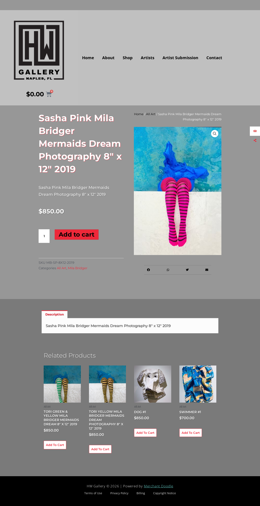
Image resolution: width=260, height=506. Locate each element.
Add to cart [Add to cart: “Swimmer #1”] (191, 433)
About (108, 57)
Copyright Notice (164, 493)
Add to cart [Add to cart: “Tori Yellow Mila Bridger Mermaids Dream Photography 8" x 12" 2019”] (100, 449)
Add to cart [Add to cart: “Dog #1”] (145, 433)
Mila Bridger (77, 268)
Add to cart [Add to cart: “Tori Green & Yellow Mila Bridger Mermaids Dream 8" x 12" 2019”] (55, 445)
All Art (61, 268)
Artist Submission (180, 57)
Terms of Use (93, 493)
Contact (214, 57)
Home (88, 57)
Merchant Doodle (158, 486)
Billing (140, 493)
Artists (147, 57)
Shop (128, 57)
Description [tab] (54, 314)
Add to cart (76, 234)
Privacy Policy (119, 493)
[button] (214, 133)
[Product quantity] (44, 236)
